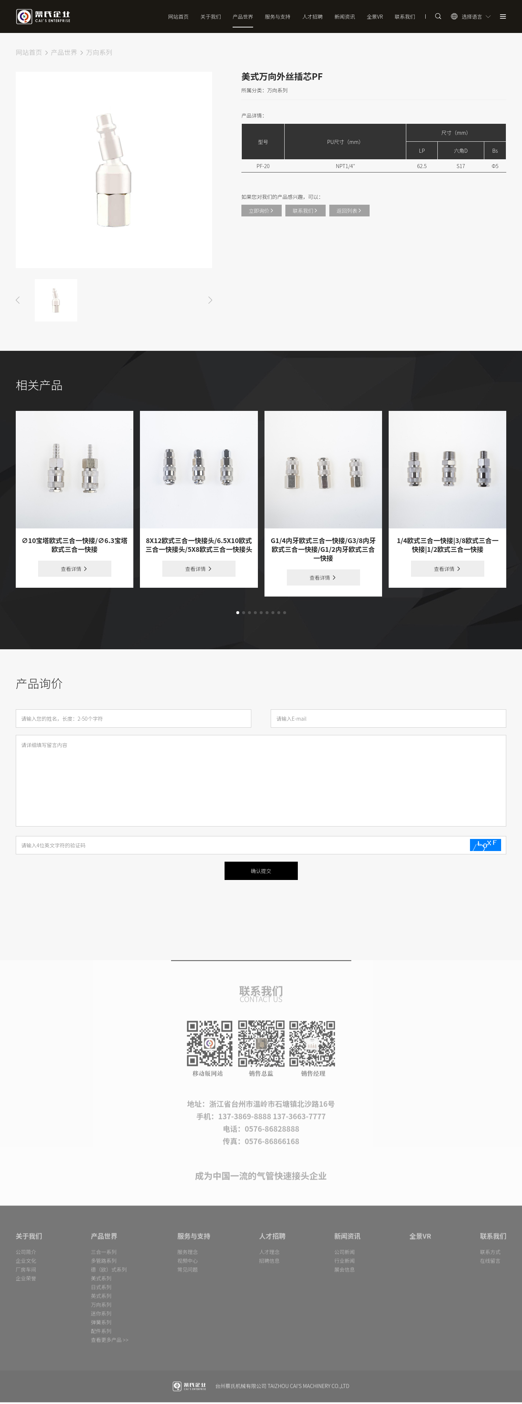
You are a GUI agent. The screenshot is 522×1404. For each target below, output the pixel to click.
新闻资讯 (344, 16)
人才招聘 (312, 16)
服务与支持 (277, 16)
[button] (237, 615)
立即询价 (261, 213)
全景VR (375, 16)
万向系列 (99, 55)
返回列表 (349, 213)
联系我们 (405, 16)
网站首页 (178, 16)
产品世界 (243, 16)
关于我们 (210, 16)
